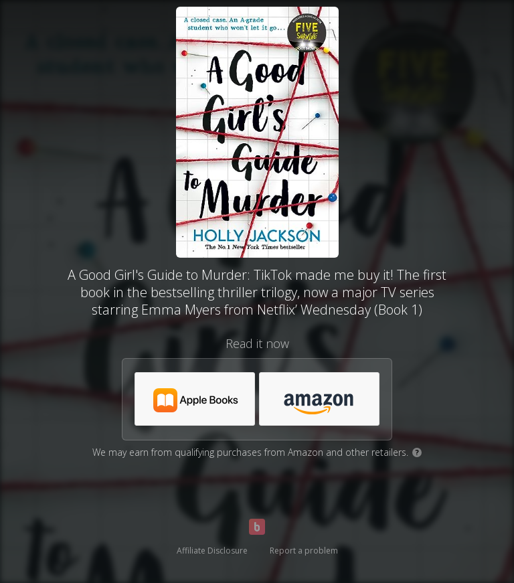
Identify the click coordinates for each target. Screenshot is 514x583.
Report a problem (304, 550)
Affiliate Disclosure (212, 550)
